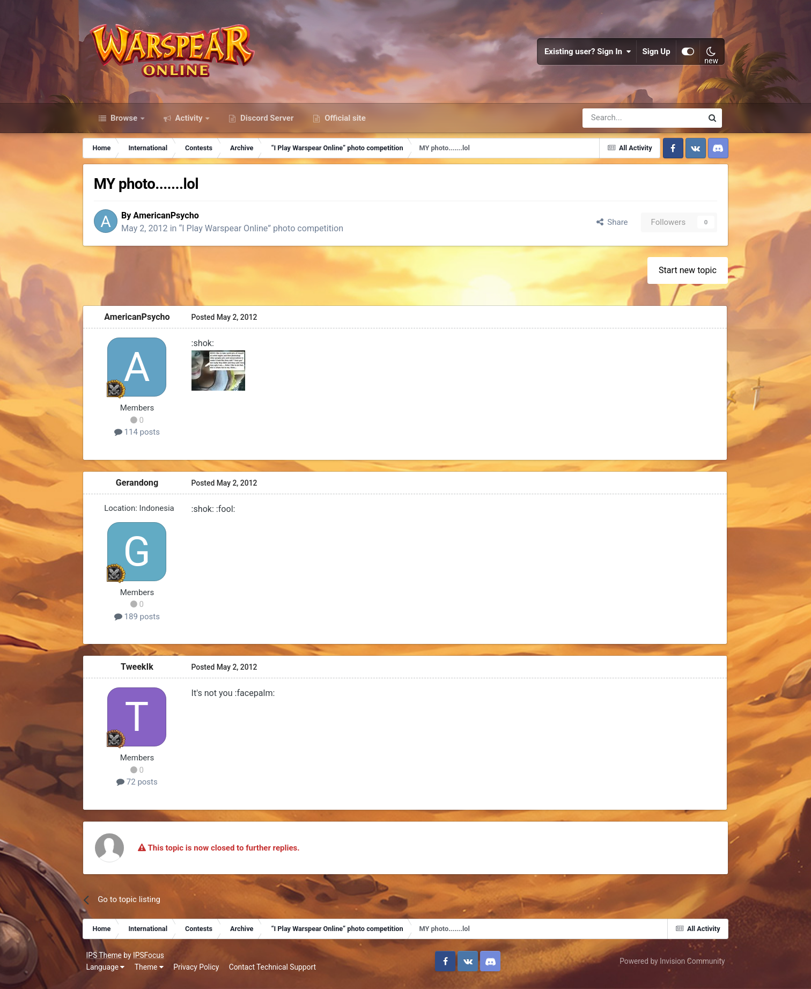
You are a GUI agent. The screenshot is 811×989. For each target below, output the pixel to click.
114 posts (143, 437)
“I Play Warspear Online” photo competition (270, 234)
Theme (152, 972)
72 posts (143, 787)
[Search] (614, 122)
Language (108, 972)
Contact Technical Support (275, 972)
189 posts (143, 621)
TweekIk (143, 672)
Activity (189, 122)
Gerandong (143, 488)
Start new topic (682, 275)
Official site (343, 122)
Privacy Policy (199, 972)
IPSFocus (151, 960)
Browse (123, 122)
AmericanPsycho (175, 220)
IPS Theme (106, 960)
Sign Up (654, 53)
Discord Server (265, 122)
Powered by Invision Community (668, 966)
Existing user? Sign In (585, 53)
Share (606, 227)
